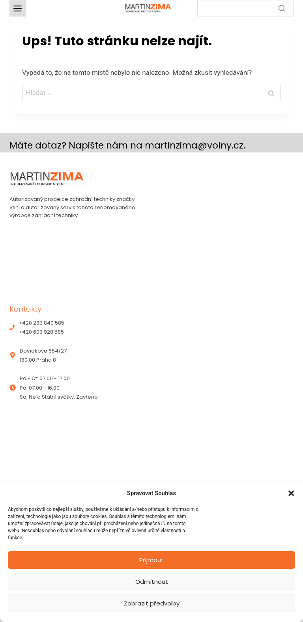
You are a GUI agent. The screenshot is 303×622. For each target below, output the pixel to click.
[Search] (245, 8)
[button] (291, 493)
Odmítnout (151, 581)
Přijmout (151, 560)
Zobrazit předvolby (152, 603)
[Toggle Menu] (17, 8)
